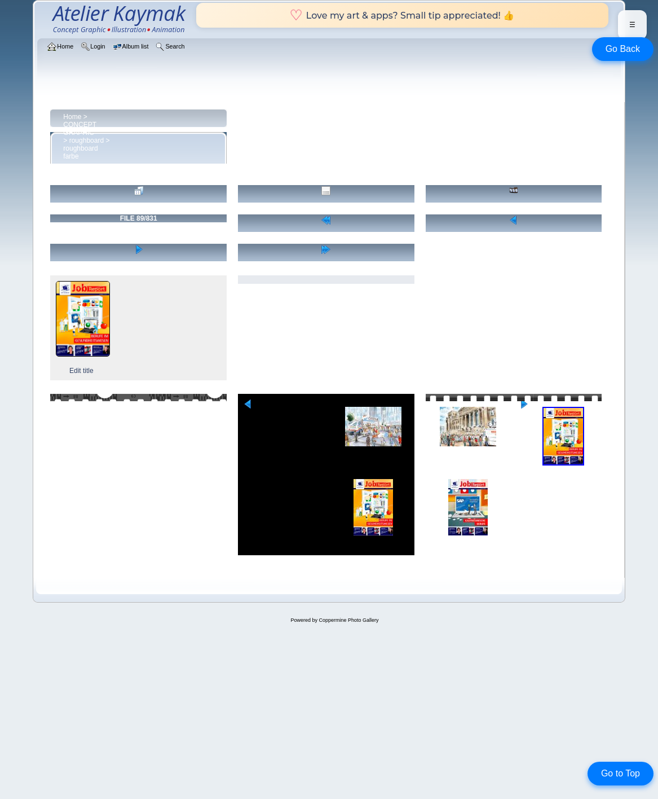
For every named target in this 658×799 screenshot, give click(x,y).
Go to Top (620, 773)
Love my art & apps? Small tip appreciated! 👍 (402, 15)
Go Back (623, 49)
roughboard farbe (80, 152)
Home (72, 117)
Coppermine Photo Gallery (348, 620)
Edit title (81, 371)
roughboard (86, 140)
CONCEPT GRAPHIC (79, 129)
